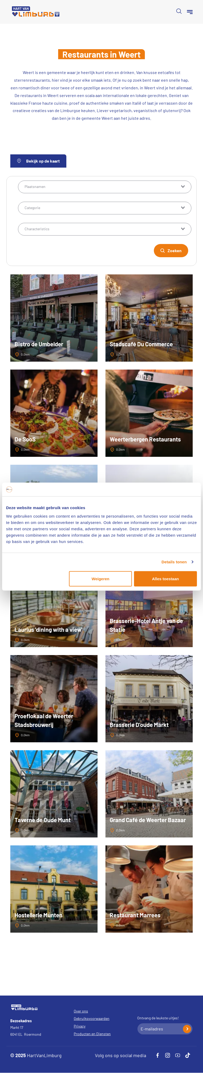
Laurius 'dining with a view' (48, 629)
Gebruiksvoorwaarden (91, 1018)
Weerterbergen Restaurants (145, 439)
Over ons (81, 1011)
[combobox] (104, 187)
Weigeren (100, 578)
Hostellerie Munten (38, 914)
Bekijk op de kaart (38, 160)
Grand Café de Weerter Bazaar (148, 819)
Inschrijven (187, 1029)
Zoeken (175, 250)
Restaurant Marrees (135, 914)
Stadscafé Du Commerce (141, 343)
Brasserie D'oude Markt (139, 724)
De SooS (25, 439)
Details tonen (174, 562)
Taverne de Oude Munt (43, 819)
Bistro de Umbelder (39, 343)
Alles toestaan (165, 578)
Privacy (79, 1026)
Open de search (179, 11)
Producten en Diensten (92, 1033)
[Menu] (190, 12)
